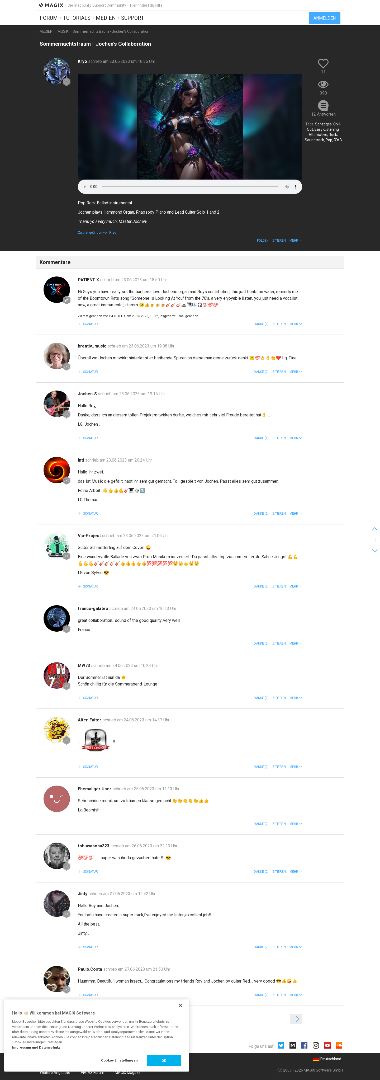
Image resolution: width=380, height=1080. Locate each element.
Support (132, 18)
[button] (295, 240)
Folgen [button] (263, 240)
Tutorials (77, 18)
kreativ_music (92, 346)
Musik (63, 31)
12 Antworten (323, 114)
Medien (106, 18)
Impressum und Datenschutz (36, 1047)
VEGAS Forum (92, 1072)
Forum (49, 18)
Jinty (83, 893)
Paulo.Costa (90, 969)
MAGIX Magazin (128, 1072)
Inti (81, 460)
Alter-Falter (90, 719)
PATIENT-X (89, 279)
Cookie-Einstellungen (119, 1060)
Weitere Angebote (55, 1072)
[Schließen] (180, 1005)
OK (164, 1061)
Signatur (90, 324)
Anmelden (325, 17)
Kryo (83, 61)
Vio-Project (90, 535)
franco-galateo (93, 608)
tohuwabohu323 (94, 845)
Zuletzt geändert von (97, 232)
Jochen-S (88, 393)
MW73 (84, 665)
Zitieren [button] (279, 240)
